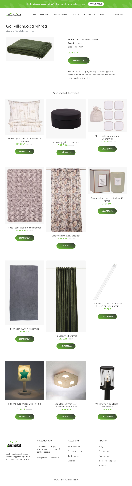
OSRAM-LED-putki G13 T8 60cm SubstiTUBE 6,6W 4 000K (107, 306)
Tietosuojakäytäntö (108, 462)
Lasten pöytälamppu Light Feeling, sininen (24, 407)
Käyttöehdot (104, 458)
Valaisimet (89, 15)
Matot (76, 15)
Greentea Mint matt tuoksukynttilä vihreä (107, 201)
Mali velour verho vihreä (66, 337)
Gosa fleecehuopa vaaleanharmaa (24, 229)
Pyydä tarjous (96, 4)
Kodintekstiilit (60, 15)
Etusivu (9, 32)
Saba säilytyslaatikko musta (66, 144)
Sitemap (102, 467)
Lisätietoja (78, 62)
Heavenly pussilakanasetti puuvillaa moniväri (25, 141)
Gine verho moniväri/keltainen (66, 237)
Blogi (102, 15)
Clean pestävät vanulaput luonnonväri (107, 139)
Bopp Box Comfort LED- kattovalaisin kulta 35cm (66, 407)
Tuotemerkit (117, 15)
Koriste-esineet (40, 15)
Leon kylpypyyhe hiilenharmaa (24, 330)
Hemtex (94, 41)
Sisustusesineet (75, 453)
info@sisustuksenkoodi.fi (48, 459)
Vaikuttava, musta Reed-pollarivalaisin (107, 407)
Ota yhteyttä (104, 453)
